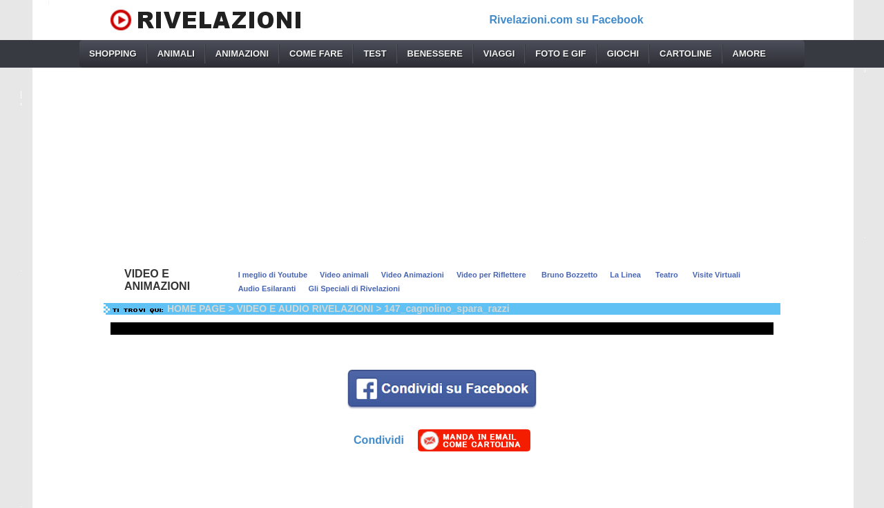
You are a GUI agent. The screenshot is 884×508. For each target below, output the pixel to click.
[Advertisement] (442, 164)
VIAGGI (499, 53)
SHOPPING (113, 53)
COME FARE (316, 53)
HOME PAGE (196, 308)
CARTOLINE (686, 53)
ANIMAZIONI (242, 53)
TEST (374, 53)
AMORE (749, 53)
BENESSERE (435, 53)
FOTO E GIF (560, 53)
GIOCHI (623, 53)
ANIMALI (176, 53)
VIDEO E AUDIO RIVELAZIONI (305, 308)
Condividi (379, 440)
